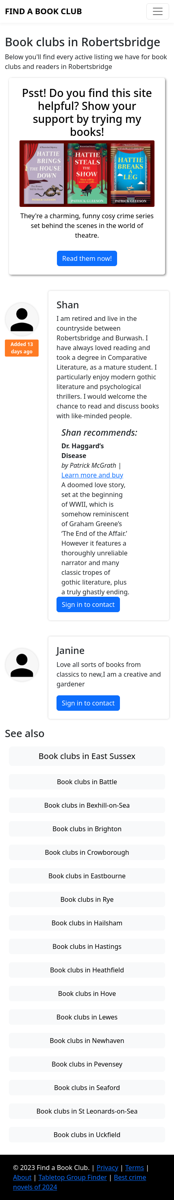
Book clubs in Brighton (87, 828)
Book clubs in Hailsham (87, 922)
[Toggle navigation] (157, 11)
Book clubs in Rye (86, 899)
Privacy (107, 1167)
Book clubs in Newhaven (87, 1040)
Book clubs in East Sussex (87, 756)
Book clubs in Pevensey (87, 1064)
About (22, 1177)
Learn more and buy (92, 475)
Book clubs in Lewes (87, 1017)
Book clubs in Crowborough (87, 852)
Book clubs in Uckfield (87, 1134)
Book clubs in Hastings (87, 946)
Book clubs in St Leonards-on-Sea (86, 1111)
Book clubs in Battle (87, 781)
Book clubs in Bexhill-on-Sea (87, 805)
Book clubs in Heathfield (87, 970)
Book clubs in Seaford (87, 1087)
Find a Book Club (43, 11)
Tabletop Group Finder (73, 1177)
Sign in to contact (88, 604)
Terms (134, 1167)
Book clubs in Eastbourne (87, 875)
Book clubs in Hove (87, 993)
